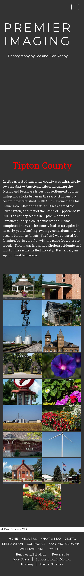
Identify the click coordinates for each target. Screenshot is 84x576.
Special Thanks (51, 564)
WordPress (21, 559)
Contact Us (36, 543)
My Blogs (56, 549)
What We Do (51, 538)
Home (13, 538)
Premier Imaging (37, 34)
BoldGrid (39, 554)
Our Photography (64, 543)
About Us (29, 538)
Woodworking (32, 549)
